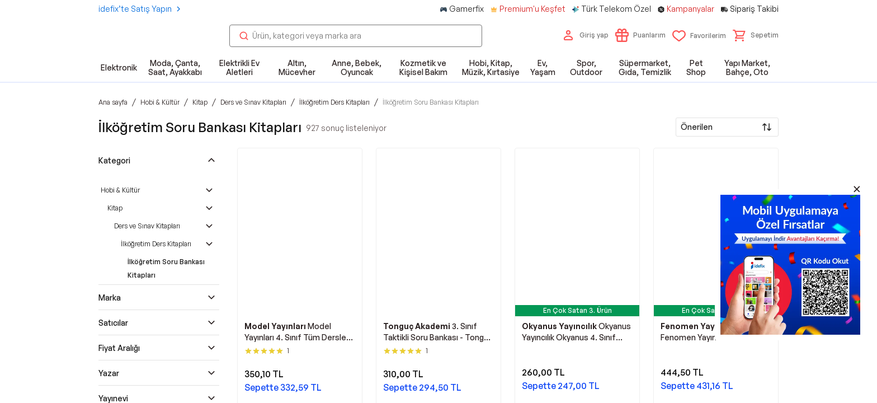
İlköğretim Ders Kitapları (156, 244)
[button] (756, 35)
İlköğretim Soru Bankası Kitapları (166, 268)
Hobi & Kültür (120, 190)
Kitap (114, 208)
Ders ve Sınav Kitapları (147, 226)
